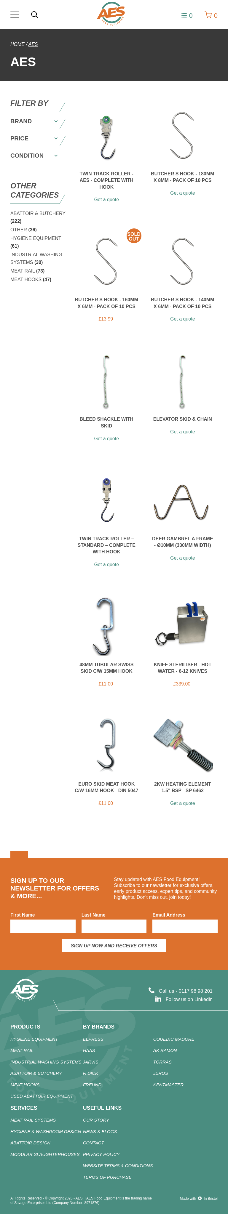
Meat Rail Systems (33, 1120)
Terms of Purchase (107, 1177)
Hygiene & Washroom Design (45, 1131)
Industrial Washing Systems (46, 1062)
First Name (22, 914)
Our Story (96, 1120)
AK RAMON (165, 1050)
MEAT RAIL (27, 270)
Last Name (94, 914)
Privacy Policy (101, 1154)
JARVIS (90, 1062)
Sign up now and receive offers (114, 945)
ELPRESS (93, 1039)
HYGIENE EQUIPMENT (34, 1039)
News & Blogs (100, 1131)
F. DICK (90, 1073)
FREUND (92, 1085)
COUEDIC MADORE (173, 1039)
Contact (93, 1143)
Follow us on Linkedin (188, 999)
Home (17, 44)
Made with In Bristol (199, 1198)
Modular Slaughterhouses (45, 1154)
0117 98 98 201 (195, 991)
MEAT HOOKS (30, 279)
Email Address (168, 914)
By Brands (99, 1027)
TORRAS (162, 1062)
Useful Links (102, 1108)
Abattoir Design (30, 1143)
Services (23, 1108)
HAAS (89, 1050)
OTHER (23, 229)
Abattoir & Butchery (36, 1073)
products (25, 1027)
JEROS (160, 1073)
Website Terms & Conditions (118, 1166)
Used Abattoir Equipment (41, 1096)
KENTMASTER (168, 1085)
